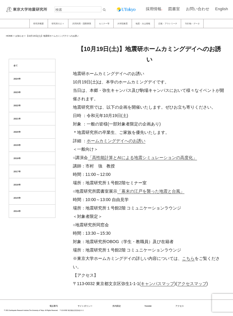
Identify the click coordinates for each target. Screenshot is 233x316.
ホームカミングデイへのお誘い (116, 140)
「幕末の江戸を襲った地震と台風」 (150, 191)
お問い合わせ (197, 9)
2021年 (16, 118)
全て (15, 65)
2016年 (16, 184)
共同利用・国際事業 (81, 24)
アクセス (179, 306)
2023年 (16, 92)
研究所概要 (38, 24)
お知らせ (19, 36)
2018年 (16, 158)
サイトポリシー (85, 306)
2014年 (16, 211)
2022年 (16, 105)
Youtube (147, 306)
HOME (9, 36)
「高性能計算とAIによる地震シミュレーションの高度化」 (142, 157)
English (221, 9)
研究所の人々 (58, 24)
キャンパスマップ (157, 283)
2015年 (16, 198)
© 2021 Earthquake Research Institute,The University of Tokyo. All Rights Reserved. (31, 310)
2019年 (16, 145)
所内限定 (116, 306)
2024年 (16, 78)
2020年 (16, 132)
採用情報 (153, 9)
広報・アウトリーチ (167, 24)
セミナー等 (104, 24)
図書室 (174, 9)
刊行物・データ (192, 24)
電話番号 (53, 306)
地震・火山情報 (143, 24)
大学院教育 (122, 24)
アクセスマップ (192, 283)
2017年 (16, 171)
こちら (188, 258)
